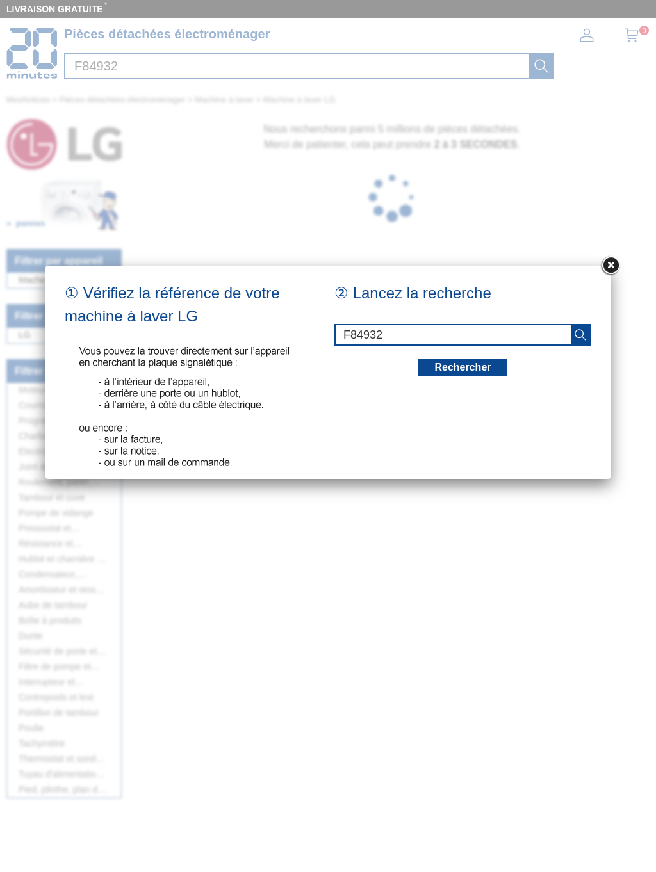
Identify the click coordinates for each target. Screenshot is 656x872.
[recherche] (580, 334)
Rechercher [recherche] (462, 367)
